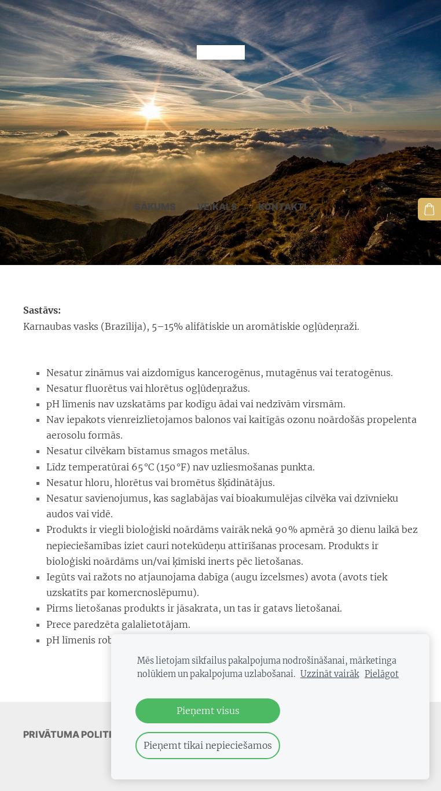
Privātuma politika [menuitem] (74, 720)
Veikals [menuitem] (217, 192)
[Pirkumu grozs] (431, 208)
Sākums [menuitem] (155, 192)
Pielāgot (382, 674)
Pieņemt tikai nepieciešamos (208, 745)
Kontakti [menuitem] (282, 192)
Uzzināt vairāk (329, 674)
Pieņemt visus (208, 710)
